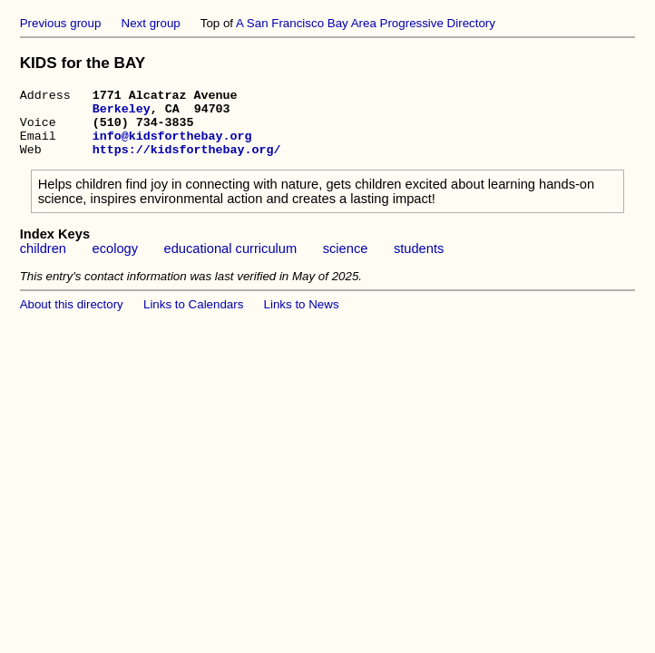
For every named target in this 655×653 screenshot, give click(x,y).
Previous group (61, 23)
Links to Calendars (193, 318)
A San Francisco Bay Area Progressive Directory (365, 23)
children (43, 262)
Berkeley (122, 113)
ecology (116, 262)
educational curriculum (231, 262)
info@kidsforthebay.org (172, 146)
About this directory (71, 318)
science (345, 262)
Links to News (301, 318)
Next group (151, 23)
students (419, 262)
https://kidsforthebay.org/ (187, 162)
